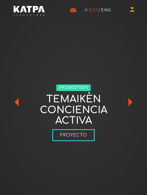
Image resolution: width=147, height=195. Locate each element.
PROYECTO (73, 135)
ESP (93, 10)
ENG (106, 10)
